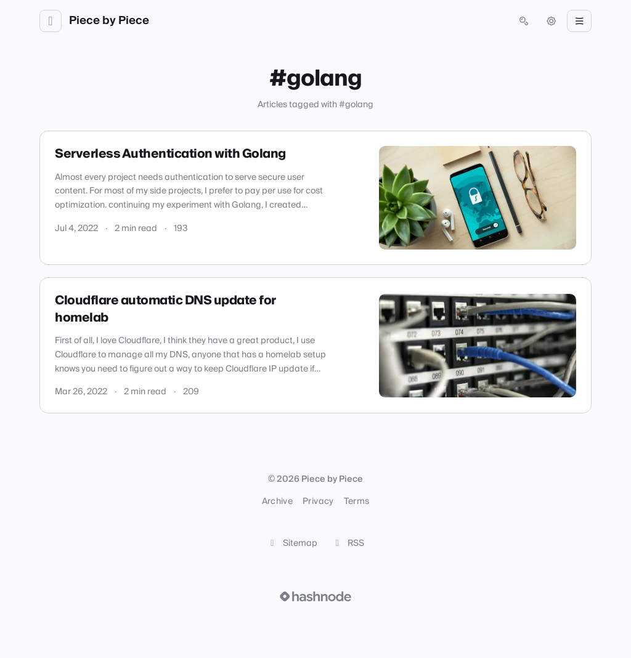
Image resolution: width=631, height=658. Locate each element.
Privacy (318, 501)
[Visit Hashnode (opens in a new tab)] (315, 596)
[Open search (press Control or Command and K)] (524, 21)
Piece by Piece (109, 21)
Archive (277, 501)
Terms (357, 501)
